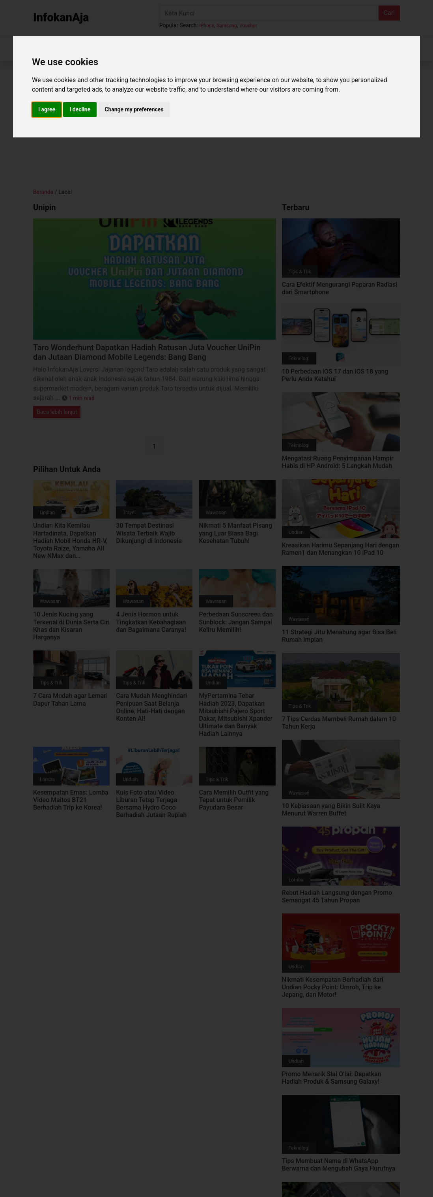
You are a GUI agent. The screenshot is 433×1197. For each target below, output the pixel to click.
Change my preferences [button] (134, 109)
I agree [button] (46, 109)
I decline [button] (79, 109)
